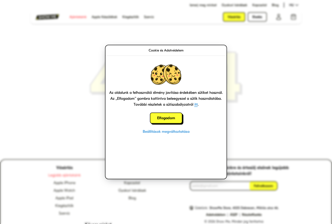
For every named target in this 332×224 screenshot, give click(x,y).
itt (196, 104)
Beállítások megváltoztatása (166, 131)
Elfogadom (166, 118)
